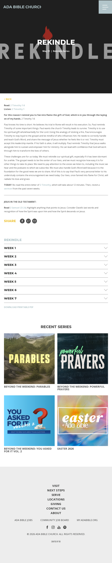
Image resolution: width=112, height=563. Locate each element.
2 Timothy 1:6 (17, 105)
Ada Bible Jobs (24, 520)
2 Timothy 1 (18, 109)
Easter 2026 (65, 448)
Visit (56, 485)
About (56, 512)
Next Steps (56, 490)
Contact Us (55, 508)
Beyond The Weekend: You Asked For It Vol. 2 (28, 450)
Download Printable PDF (18, 307)
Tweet (28, 221)
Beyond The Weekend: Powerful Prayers (81, 388)
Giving (56, 503)
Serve (56, 494)
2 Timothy (45, 184)
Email (34, 221)
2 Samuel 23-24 (18, 207)
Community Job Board (54, 520)
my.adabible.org (87, 520)
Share (22, 221)
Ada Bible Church (21, 6)
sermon (8, 188)
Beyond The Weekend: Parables (27, 386)
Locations (56, 499)
